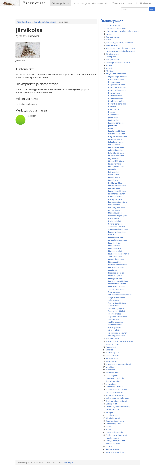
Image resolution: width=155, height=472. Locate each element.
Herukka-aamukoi (115, 98)
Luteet (109, 34)
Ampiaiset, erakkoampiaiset (118, 364)
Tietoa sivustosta (122, 3)
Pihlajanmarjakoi (115, 251)
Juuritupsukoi (113, 120)
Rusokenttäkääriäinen (117, 283)
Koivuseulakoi (113, 174)
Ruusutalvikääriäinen (116, 286)
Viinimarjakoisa (114, 330)
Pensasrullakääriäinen (117, 232)
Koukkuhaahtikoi (115, 183)
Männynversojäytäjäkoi (117, 215)
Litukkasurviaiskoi (115, 196)
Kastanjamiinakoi (115, 139)
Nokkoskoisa (113, 218)
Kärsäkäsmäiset (113, 418)
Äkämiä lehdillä (112, 449)
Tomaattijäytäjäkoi (116, 308)
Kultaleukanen (114, 188)
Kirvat (108, 39)
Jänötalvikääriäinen (116, 123)
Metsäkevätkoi (114, 204)
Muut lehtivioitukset (115, 452)
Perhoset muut (112, 338)
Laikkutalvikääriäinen (116, 193)
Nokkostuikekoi (114, 221)
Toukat (109, 446)
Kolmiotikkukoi (114, 177)
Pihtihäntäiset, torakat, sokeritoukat (122, 31)
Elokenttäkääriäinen (116, 79)
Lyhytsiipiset (111, 384)
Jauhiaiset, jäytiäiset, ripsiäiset (119, 42)
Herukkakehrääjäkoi (116, 101)
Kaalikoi (111, 128)
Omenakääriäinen (115, 224)
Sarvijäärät (110, 412)
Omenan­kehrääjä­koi (116, 226)
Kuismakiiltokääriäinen (117, 185)
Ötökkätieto (34, 3)
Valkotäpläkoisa (114, 327)
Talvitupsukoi (113, 300)
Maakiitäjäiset (112, 375)
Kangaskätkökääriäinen (117, 136)
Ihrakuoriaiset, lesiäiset (116, 401)
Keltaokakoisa (114, 144)
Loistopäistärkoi (115, 199)
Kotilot (109, 426)
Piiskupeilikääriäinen (116, 259)
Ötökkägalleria (60, 3)
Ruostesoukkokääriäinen (118, 281)
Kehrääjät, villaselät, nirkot (118, 62)
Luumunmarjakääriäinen (118, 202)
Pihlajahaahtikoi (114, 243)
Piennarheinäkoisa (115, 237)
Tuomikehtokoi (114, 313)
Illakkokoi (112, 106)
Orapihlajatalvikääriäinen (118, 229)
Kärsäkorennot (112, 54)
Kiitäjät (109, 65)
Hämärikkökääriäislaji (117, 103)
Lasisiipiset (111, 56)
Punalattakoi (113, 270)
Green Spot (68, 462)
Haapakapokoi (114, 82)
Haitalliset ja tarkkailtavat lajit (90, 3)
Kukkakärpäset (112, 352)
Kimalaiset (110, 369)
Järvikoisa (112, 125)
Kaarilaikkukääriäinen (116, 131)
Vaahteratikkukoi (115, 324)
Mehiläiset (110, 367)
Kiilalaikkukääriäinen (116, 155)
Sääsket (109, 349)
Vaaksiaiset (111, 347)
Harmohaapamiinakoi (117, 87)
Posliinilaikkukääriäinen (117, 264)
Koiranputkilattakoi (116, 166)
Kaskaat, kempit (113, 37)
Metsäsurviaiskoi (115, 213)
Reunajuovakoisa (115, 278)
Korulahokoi (113, 180)
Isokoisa (111, 112)
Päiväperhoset (112, 59)
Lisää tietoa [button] (143, 3)
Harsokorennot (113, 45)
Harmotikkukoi (114, 93)
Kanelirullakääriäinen (116, 133)
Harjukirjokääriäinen (116, 84)
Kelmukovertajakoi (116, 142)
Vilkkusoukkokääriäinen (117, 333)
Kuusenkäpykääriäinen (117, 191)
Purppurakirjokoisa (116, 273)
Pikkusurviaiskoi (114, 262)
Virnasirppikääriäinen (116, 335)
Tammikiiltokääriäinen (117, 303)
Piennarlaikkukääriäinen (117, 240)
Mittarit (109, 68)
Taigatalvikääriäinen (116, 297)
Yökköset (110, 71)
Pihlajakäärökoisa (115, 248)
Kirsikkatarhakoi (114, 164)
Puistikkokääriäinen (116, 267)
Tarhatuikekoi (114, 305)
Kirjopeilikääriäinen (116, 161)
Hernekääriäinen (115, 95)
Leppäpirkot (111, 403)
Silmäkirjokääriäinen (116, 289)
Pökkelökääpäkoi (115, 275)
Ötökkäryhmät (24, 21)
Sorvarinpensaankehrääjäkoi (120, 294)
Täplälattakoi (113, 319)
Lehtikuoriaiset (112, 415)
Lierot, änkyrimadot (115, 432)
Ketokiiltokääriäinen (116, 153)
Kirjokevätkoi (113, 158)
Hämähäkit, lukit (113, 423)
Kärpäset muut (112, 355)
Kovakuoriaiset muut (115, 421)
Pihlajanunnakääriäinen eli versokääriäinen (118, 255)
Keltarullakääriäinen (116, 147)
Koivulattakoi (113, 172)
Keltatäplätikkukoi (115, 150)
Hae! (152, 9)
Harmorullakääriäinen (117, 90)
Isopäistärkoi (113, 114)
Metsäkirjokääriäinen (116, 207)
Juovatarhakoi (114, 117)
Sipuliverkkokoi (114, 292)
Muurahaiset (111, 361)
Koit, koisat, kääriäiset (45, 21)
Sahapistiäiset (112, 358)
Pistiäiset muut (112, 372)
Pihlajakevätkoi (114, 245)
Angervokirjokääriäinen (117, 76)
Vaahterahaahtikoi (115, 322)
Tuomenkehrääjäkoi (116, 311)
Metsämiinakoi (114, 210)
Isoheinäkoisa (113, 109)
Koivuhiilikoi (113, 169)
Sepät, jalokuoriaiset (115, 395)
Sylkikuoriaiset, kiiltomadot (118, 398)
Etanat (109, 429)
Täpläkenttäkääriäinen (117, 316)
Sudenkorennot (113, 25)
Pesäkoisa (112, 234)
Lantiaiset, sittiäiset (114, 386)
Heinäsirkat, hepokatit (116, 28)
